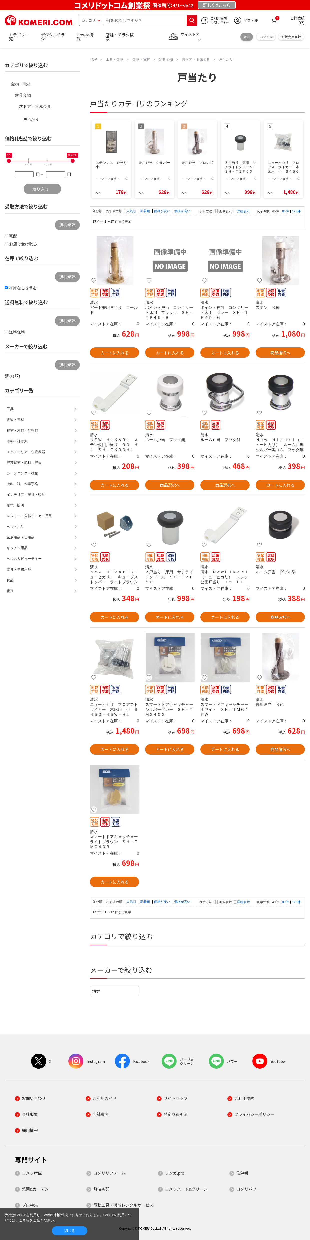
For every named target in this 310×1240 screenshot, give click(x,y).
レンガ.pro (174, 1173)
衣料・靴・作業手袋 (22, 484)
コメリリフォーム (110, 1173)
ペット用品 (15, 527)
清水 (96, 991)
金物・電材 (21, 84)
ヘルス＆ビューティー (24, 559)
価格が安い (162, 211)
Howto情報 (85, 37)
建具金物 (23, 95)
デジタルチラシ (53, 37)
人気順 (131, 211)
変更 (247, 36)
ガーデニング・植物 (22, 473)
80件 (285, 211)
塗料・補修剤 (17, 441)
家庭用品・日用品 (21, 537)
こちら (24, 1220)
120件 (296, 211)
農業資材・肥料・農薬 (24, 462)
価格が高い (182, 211)
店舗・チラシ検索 (120, 37)
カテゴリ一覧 (19, 37)
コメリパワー (248, 1189)
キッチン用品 (17, 548)
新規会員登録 (291, 36)
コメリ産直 (32, 1173)
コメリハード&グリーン (186, 1189)
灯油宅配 (102, 1189)
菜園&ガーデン (35, 1189)
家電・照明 (15, 505)
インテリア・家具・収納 (26, 494)
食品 (10, 580)
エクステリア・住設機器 (26, 452)
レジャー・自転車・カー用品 (29, 516)
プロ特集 (30, 1205)
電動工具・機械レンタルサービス (124, 1205)
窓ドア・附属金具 (35, 106)
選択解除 (68, 225)
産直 (10, 591)
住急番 (242, 1173)
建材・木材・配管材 (22, 430)
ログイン (266, 36)
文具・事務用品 (19, 569)
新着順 (145, 211)
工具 (10, 409)
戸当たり (31, 119)
